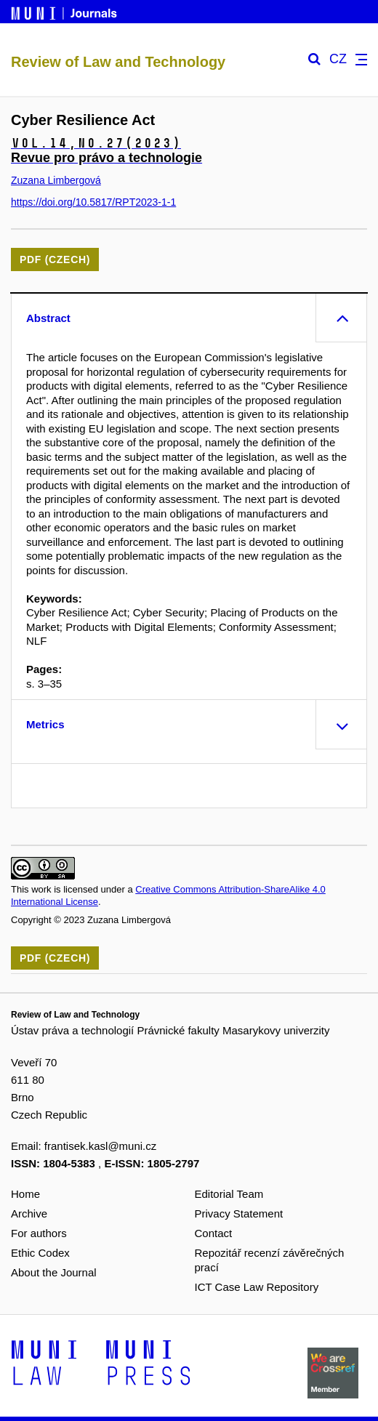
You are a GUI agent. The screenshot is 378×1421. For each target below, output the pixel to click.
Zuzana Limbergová (56, 180)
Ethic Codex (40, 1253)
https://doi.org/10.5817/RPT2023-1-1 (93, 202)
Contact (214, 1233)
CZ (338, 59)
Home (25, 1194)
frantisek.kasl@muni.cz (100, 1146)
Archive (29, 1213)
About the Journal (54, 1272)
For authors (39, 1233)
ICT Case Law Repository (257, 1287)
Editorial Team (229, 1194)
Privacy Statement (239, 1213)
